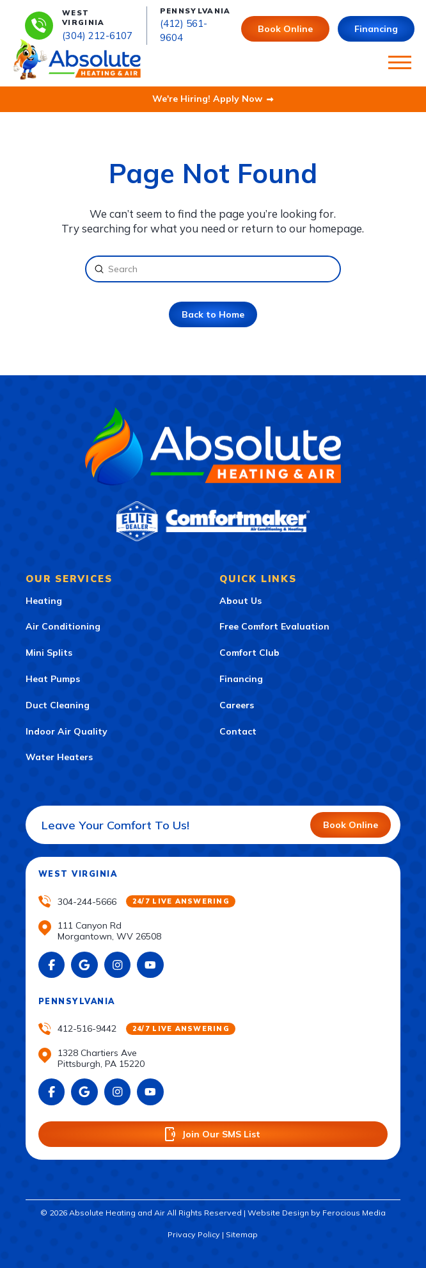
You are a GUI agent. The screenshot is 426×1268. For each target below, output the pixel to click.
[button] (399, 62)
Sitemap (242, 1234)
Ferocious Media (354, 1212)
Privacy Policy (194, 1234)
